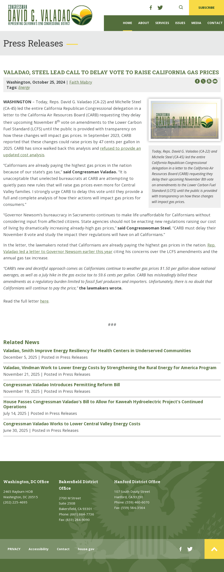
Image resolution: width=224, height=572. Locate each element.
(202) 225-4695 (15, 502)
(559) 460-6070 (137, 502)
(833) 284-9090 (78, 519)
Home (127, 23)
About (143, 23)
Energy (24, 87)
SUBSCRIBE (206, 7)
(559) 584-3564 (133, 507)
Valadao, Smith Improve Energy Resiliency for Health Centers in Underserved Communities (97, 350)
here (44, 301)
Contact (215, 23)
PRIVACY (14, 549)
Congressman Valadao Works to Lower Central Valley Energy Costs (71, 423)
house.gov (86, 549)
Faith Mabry (80, 82)
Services (162, 23)
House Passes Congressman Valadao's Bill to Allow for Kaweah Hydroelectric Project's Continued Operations (103, 404)
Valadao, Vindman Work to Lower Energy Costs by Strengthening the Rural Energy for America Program (110, 367)
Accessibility (39, 549)
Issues (180, 23)
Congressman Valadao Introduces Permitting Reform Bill (61, 384)
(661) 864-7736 (82, 514)
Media (196, 23)
